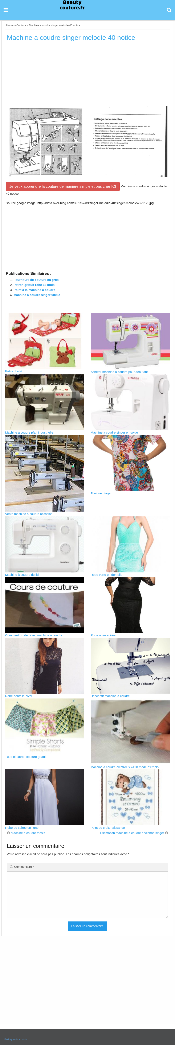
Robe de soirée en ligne (21, 827)
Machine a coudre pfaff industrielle (29, 432)
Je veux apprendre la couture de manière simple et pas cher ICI (62, 186)
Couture (21, 25)
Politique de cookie (15, 1039)
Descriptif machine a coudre (110, 696)
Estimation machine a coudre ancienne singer (132, 833)
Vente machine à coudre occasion (29, 514)
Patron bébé (14, 371)
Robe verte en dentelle (106, 574)
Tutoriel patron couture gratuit (25, 756)
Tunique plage (101, 493)
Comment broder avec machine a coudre (33, 635)
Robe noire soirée (103, 635)
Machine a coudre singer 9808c (36, 295)
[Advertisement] (87, 75)
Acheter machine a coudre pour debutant (119, 372)
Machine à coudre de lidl (22, 574)
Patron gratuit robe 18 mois (33, 285)
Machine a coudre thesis (28, 833)
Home (9, 25)
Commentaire (24, 866)
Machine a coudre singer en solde (114, 432)
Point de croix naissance (108, 827)
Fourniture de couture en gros (35, 279)
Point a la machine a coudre (34, 290)
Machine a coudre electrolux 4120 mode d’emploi (125, 767)
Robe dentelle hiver (18, 696)
